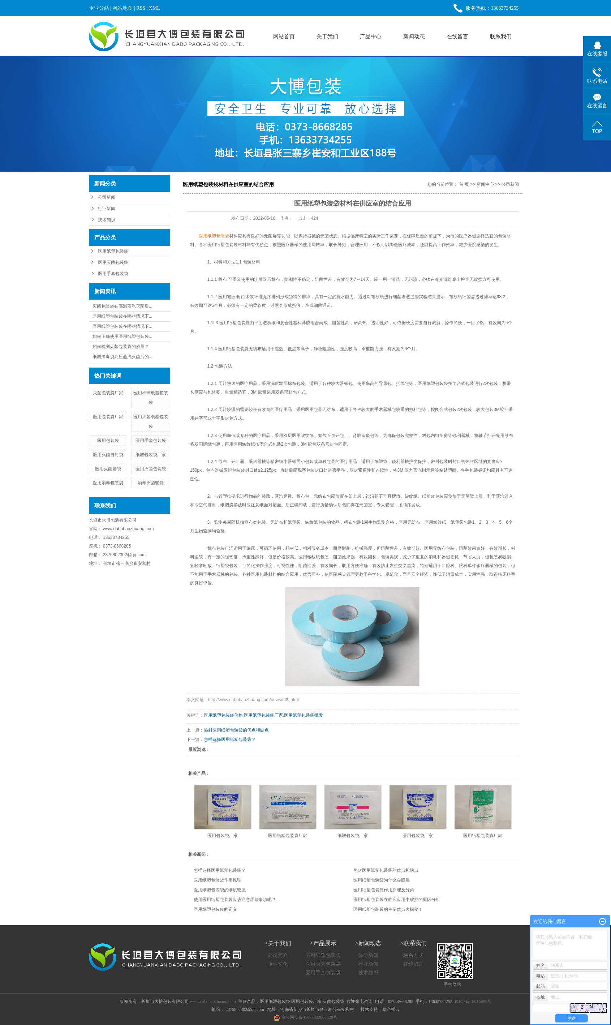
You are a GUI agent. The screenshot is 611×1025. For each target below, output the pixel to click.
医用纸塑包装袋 (113, 251)
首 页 (464, 184)
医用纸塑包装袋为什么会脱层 (381, 880)
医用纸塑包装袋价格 (223, 715)
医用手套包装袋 (113, 273)
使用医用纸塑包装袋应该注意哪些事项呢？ (235, 899)
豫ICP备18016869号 (473, 1001)
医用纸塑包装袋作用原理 (217, 880)
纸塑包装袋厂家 (150, 454)
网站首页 (284, 36)
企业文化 (278, 964)
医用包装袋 (108, 440)
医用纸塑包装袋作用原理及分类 (383, 889)
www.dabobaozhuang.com (128, 528)
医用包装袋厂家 (108, 416)
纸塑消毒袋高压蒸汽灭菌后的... (122, 356)
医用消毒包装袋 (108, 482)
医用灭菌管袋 (108, 468)
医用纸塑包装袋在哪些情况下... (122, 316)
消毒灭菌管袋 (151, 482)
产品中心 (371, 36)
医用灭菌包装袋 (113, 262)
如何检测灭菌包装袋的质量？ (120, 346)
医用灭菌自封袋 (108, 454)
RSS (140, 8)
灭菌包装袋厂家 (108, 392)
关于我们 (327, 36)
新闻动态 (414, 36)
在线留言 (457, 36)
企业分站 (99, 8)
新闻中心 (485, 184)
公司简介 (278, 955)
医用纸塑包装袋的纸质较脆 (220, 889)
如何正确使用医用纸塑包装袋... (122, 336)
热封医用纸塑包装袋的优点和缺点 (236, 730)
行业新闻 (106, 208)
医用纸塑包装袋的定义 (215, 909)
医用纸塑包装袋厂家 (263, 715)
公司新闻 (106, 197)
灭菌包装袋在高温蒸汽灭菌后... (122, 306)
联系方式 (413, 955)
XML (154, 8)
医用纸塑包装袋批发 (303, 715)
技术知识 (106, 219)
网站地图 (122, 8)
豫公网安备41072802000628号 (305, 1017)
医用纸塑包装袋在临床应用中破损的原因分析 (396, 899)
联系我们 (501, 36)
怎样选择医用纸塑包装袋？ (230, 739)
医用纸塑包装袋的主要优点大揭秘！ (388, 909)
